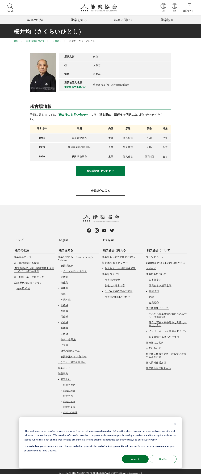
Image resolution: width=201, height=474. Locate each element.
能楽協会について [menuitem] (157, 247)
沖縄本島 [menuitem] (66, 297)
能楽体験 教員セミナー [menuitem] (115, 260)
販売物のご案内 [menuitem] (155, 340)
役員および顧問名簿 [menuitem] (160, 283)
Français (107, 239)
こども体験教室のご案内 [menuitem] (118, 288)
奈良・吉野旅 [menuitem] (68, 336)
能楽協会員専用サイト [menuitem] (158, 365)
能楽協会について (35, 41)
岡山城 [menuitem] (64, 314)
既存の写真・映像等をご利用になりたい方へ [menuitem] (168, 321)
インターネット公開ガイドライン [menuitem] (168, 328)
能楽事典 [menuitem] (63, 371)
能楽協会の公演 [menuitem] (22, 254)
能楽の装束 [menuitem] (69, 398)
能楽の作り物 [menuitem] (70, 410)
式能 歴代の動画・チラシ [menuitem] (28, 280)
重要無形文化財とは (75, 87)
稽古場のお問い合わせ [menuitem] (117, 294)
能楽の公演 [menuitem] (21, 247)
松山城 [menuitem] (64, 319)
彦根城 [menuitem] (64, 308)
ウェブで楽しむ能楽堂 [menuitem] (75, 268)
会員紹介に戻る (100, 190)
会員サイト (188, 10)
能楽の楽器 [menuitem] (69, 404)
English (63, 239)
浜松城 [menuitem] (64, 302)
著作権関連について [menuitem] (157, 305)
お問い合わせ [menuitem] (153, 345)
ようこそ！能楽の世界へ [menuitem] (72, 359)
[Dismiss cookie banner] (175, 424)
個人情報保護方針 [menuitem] (156, 360)
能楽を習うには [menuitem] (111, 271)
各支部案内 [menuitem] (155, 277)
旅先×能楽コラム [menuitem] (70, 348)
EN (163, 10)
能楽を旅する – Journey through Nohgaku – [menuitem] (75, 256)
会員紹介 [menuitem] (154, 300)
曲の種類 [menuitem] (66, 415)
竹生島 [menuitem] (64, 280)
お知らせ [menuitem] (151, 266)
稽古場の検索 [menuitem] (112, 277)
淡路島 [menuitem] (64, 285)
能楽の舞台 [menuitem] (69, 388)
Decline (163, 459)
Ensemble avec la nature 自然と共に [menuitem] (165, 260)
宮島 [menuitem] (63, 291)
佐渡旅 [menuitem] (64, 331)
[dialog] (100, 442)
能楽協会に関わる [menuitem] (113, 247)
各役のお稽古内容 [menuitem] (115, 283)
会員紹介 (57, 41)
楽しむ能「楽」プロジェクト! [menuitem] (31, 274)
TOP (16, 41)
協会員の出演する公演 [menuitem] (26, 260)
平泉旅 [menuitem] (64, 342)
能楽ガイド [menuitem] (64, 365)
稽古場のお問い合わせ (73, 114)
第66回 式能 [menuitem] (23, 285)
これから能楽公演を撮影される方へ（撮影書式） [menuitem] (168, 313)
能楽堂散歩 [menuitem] (67, 263)
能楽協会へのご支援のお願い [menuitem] (118, 254)
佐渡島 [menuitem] (64, 274)
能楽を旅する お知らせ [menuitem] (74, 354)
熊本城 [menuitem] (64, 325)
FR (174, 10)
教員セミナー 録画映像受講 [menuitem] (120, 266)
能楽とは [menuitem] (66, 376)
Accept (135, 459)
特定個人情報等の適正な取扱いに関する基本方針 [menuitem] (166, 353)
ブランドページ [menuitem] (155, 254)
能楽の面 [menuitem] (68, 393)
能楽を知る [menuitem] (65, 247)
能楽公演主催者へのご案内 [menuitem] (164, 334)
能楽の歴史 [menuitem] (69, 382)
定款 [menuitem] (151, 294)
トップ (18, 239)
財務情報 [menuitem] (154, 288)
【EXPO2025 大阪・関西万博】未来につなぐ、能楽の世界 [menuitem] (34, 267)
